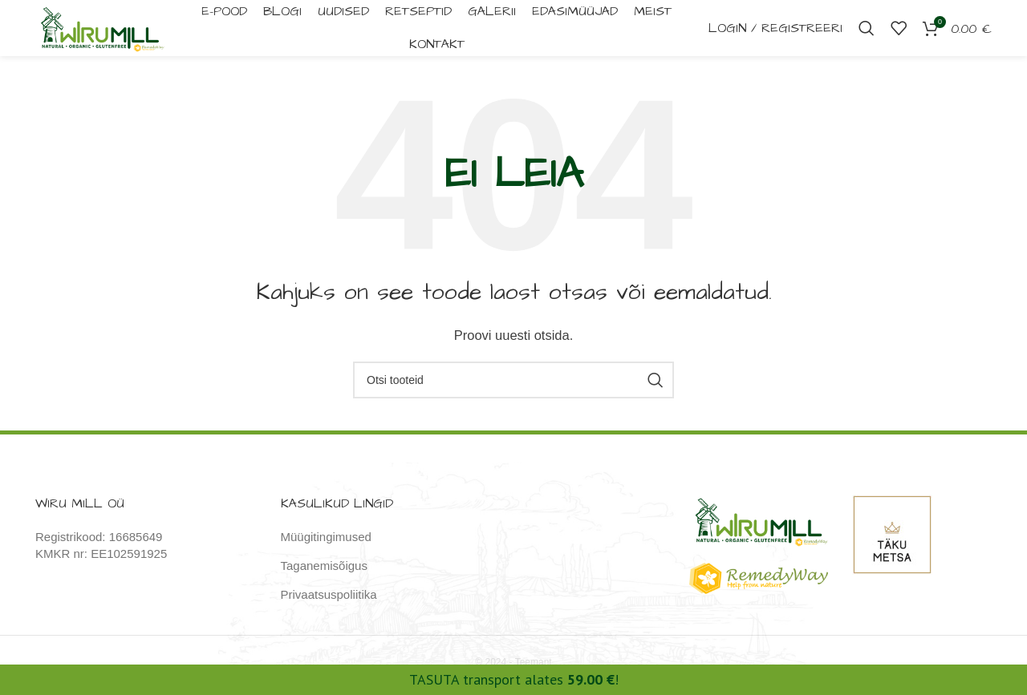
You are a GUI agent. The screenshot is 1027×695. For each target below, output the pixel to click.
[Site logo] (110, 31)
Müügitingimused (326, 545)
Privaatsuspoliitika (329, 602)
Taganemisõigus (324, 573)
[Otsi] (866, 32)
